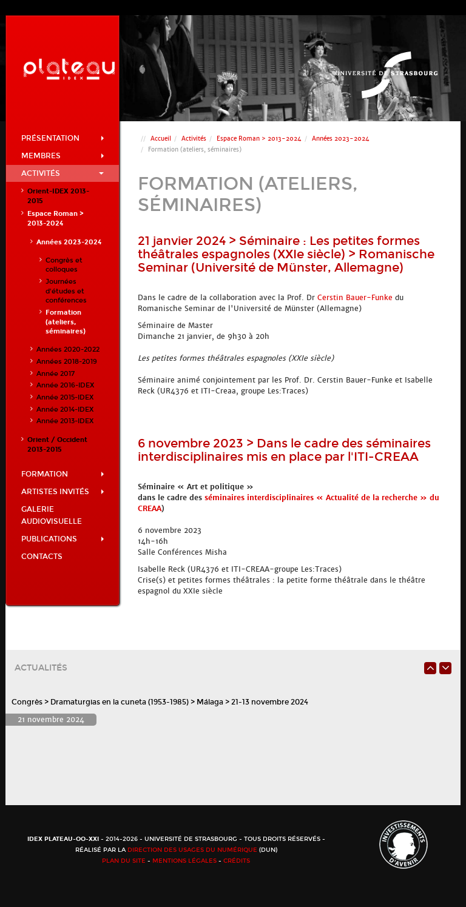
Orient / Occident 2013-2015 (57, 445)
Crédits (236, 861)
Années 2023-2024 (68, 242)
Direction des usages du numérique (192, 850)
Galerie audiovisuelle (51, 515)
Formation (62, 474)
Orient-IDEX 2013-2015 (58, 196)
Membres (62, 156)
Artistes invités (62, 491)
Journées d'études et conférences (66, 291)
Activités (62, 173)
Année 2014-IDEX (64, 409)
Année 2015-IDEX (64, 397)
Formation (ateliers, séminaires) (66, 322)
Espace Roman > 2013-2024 (55, 218)
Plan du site (124, 861)
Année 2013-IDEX (64, 421)
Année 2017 (55, 374)
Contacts (41, 556)
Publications (62, 539)
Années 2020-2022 (68, 349)
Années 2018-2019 (66, 362)
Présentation (62, 138)
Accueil (160, 138)
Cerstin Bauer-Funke (355, 298)
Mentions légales (184, 861)
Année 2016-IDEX (65, 385)
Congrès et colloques (64, 265)
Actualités (41, 668)
